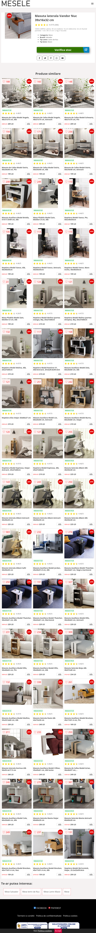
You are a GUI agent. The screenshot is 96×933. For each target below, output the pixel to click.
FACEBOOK (40, 908)
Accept (58, 930)
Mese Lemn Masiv (52, 891)
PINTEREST (54, 908)
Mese (66, 891)
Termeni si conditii (25, 915)
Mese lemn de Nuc (31, 891)
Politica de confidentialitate (49, 915)
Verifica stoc (72, 50)
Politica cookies (70, 915)
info (28, 124)
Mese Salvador (11, 891)
